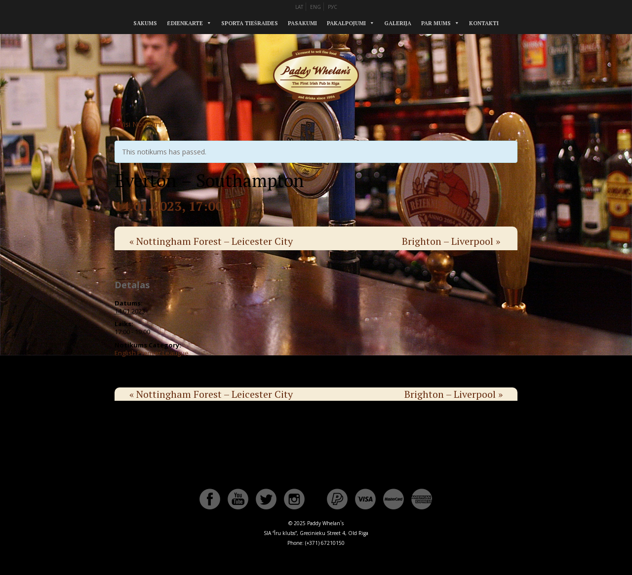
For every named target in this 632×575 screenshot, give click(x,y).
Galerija (397, 23)
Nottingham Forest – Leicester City (211, 241)
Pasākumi (302, 23)
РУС (332, 6)
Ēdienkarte (184, 23)
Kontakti (484, 23)
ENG (315, 6)
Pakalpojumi (346, 23)
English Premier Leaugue (152, 352)
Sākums (145, 23)
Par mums (436, 23)
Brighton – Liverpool (451, 241)
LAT (299, 6)
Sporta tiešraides (249, 23)
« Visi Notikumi (138, 124)
